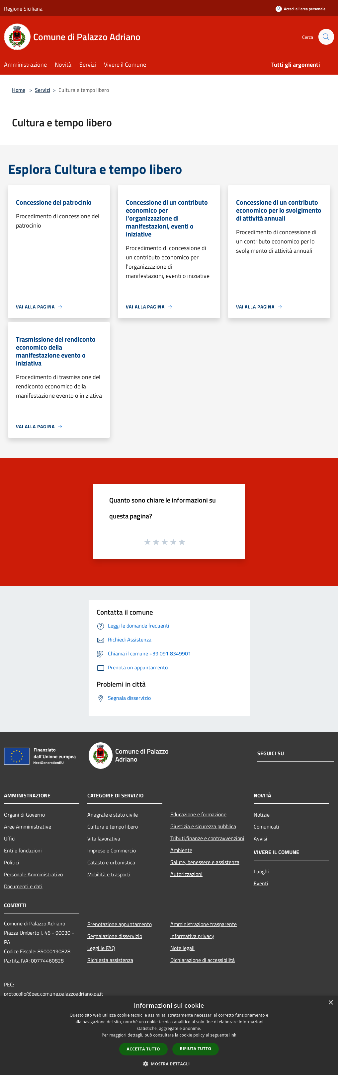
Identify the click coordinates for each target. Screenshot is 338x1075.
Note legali (182, 948)
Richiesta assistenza (110, 960)
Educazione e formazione (198, 814)
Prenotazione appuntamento (119, 924)
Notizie (262, 815)
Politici (11, 862)
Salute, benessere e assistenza (204, 862)
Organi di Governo (24, 815)
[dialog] (169, 1035)
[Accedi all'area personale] (300, 9)
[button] (169, 1063)
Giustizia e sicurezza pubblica (203, 826)
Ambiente (181, 850)
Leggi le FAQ (101, 948)
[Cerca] (326, 37)
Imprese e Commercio (111, 850)
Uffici (10, 838)
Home (18, 90)
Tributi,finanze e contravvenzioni (207, 838)
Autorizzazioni (186, 874)
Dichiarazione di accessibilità (202, 960)
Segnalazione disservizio (114, 936)
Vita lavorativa (103, 838)
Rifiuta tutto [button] (195, 1048)
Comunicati (266, 827)
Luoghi (261, 871)
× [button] (330, 1002)
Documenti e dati (23, 886)
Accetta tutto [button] (143, 1049)
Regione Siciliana (23, 9)
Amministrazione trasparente (203, 924)
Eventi (261, 883)
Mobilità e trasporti (108, 874)
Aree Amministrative (27, 827)
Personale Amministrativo (33, 874)
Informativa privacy (192, 936)
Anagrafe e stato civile (112, 815)
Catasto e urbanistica (111, 862)
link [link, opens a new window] (232, 1035)
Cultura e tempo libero (112, 827)
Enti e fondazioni (23, 850)
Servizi (42, 90)
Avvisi (260, 838)
